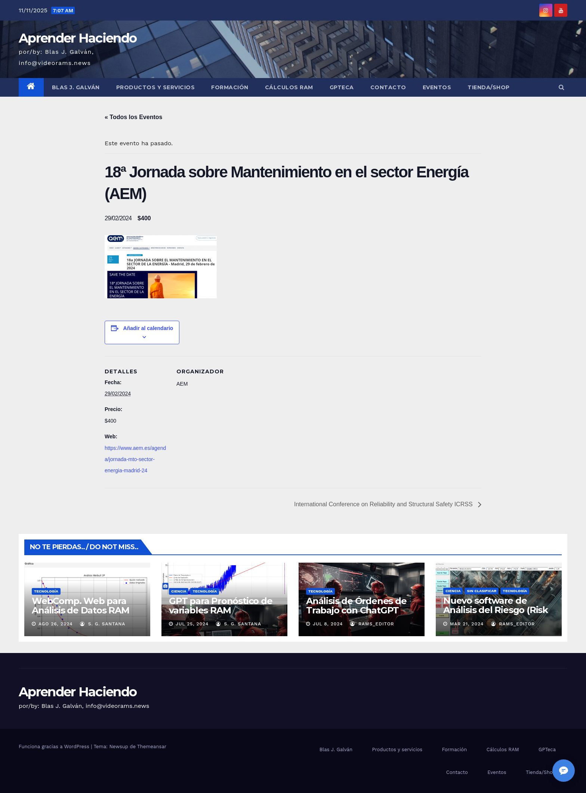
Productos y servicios (155, 87)
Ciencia (178, 591)
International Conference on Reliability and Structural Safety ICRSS (384, 504)
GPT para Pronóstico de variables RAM (220, 605)
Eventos (437, 87)
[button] (561, 87)
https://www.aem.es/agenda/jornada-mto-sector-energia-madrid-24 (135, 459)
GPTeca (342, 87)
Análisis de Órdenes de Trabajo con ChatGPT (356, 605)
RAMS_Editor (372, 623)
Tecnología (46, 591)
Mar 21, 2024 (467, 623)
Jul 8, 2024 (328, 623)
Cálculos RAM (289, 87)
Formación (230, 87)
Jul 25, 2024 (192, 623)
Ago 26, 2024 (55, 623)
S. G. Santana (102, 623)
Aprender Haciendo (77, 38)
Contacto (388, 87)
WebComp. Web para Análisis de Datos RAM (80, 605)
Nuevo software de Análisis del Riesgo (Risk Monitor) (495, 610)
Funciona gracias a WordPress (55, 746)
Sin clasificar (481, 591)
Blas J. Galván (76, 87)
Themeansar (151, 746)
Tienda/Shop (489, 87)
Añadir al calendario (148, 328)
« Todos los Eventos (133, 117)
